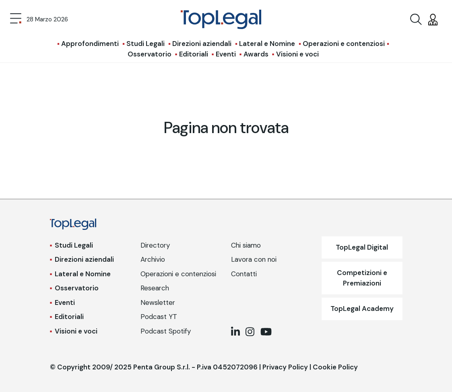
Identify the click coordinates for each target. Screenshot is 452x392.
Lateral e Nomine (267, 43)
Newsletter (157, 302)
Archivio (152, 259)
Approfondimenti (90, 43)
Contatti (244, 273)
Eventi (226, 54)
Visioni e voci (297, 54)
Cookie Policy (335, 367)
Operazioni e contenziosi (344, 43)
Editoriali (193, 54)
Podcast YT (158, 316)
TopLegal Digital (362, 247)
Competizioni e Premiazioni (362, 278)
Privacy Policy (285, 367)
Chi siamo (246, 245)
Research (154, 288)
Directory (155, 245)
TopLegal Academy (362, 308)
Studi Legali (145, 43)
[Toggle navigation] (16, 19)
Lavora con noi (254, 259)
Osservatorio (149, 54)
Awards (256, 54)
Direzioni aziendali (201, 43)
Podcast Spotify (165, 331)
